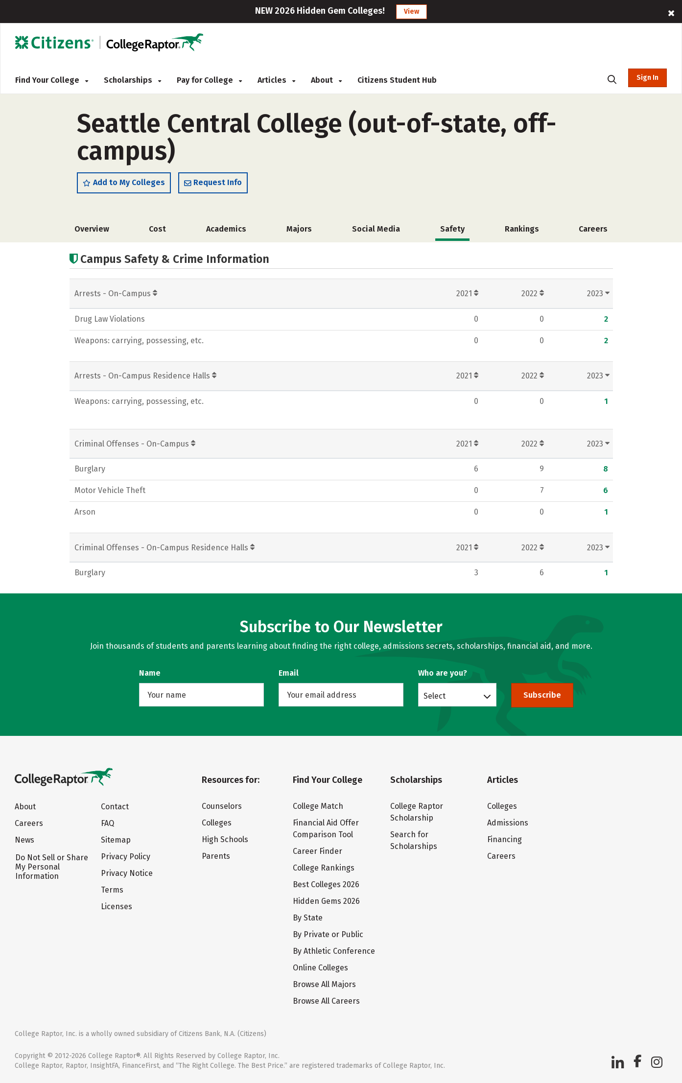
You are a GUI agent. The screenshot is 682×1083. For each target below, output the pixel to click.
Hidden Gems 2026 (326, 901)
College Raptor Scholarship (416, 812)
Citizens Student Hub (397, 80)
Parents (216, 856)
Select (434, 695)
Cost (157, 229)
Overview (91, 229)
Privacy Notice (127, 873)
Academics (226, 229)
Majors (299, 229)
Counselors (222, 806)
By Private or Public (328, 934)
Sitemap (116, 840)
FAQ (107, 823)
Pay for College (209, 80)
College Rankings (323, 867)
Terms (112, 890)
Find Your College (51, 80)
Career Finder (317, 851)
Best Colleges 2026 (326, 884)
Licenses (116, 906)
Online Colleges (320, 967)
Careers (593, 229)
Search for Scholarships (413, 840)
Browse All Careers (326, 1001)
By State (308, 917)
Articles (276, 80)
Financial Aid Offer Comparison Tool (326, 828)
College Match (318, 806)
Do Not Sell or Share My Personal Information (51, 867)
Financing (504, 839)
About (326, 80)
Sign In (647, 77)
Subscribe (542, 695)
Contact (115, 806)
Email (289, 673)
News (24, 840)
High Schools (225, 839)
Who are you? (442, 673)
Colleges (217, 822)
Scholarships (132, 80)
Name (150, 673)
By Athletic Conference (334, 951)
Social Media (376, 229)
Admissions (507, 822)
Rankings (522, 229)
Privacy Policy (125, 856)
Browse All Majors (324, 984)
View (411, 11)
